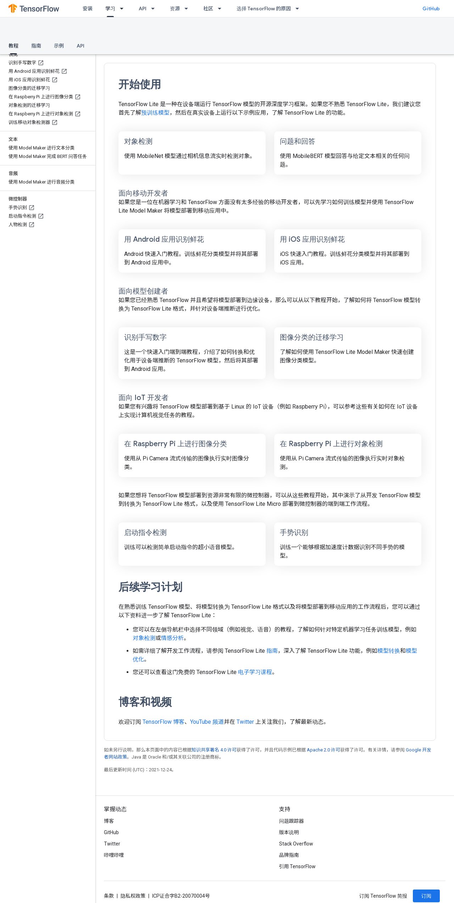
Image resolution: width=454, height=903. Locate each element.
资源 (175, 8)
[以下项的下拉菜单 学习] (123, 8)
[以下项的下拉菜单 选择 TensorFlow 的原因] (299, 8)
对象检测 (144, 638)
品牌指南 (289, 855)
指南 (36, 46)
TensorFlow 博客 (163, 721)
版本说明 (289, 832)
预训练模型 (155, 112)
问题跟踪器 (291, 821)
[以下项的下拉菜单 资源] (188, 8)
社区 (208, 8)
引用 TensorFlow (297, 866)
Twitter (245, 721)
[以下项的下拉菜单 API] (155, 8)
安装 (88, 8)
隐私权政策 (133, 896)
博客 (109, 821)
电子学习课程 (255, 672)
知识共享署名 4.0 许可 (214, 749)
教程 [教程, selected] (13, 46)
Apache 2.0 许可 (323, 749)
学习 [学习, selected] (110, 8)
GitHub (431, 8)
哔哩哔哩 (114, 855)
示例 (59, 46)
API (142, 8)
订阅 (426, 896)
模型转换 (388, 650)
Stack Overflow (296, 844)
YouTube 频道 (207, 721)
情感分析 (172, 638)
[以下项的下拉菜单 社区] (221, 8)
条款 (109, 896)
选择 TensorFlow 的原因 (264, 8)
